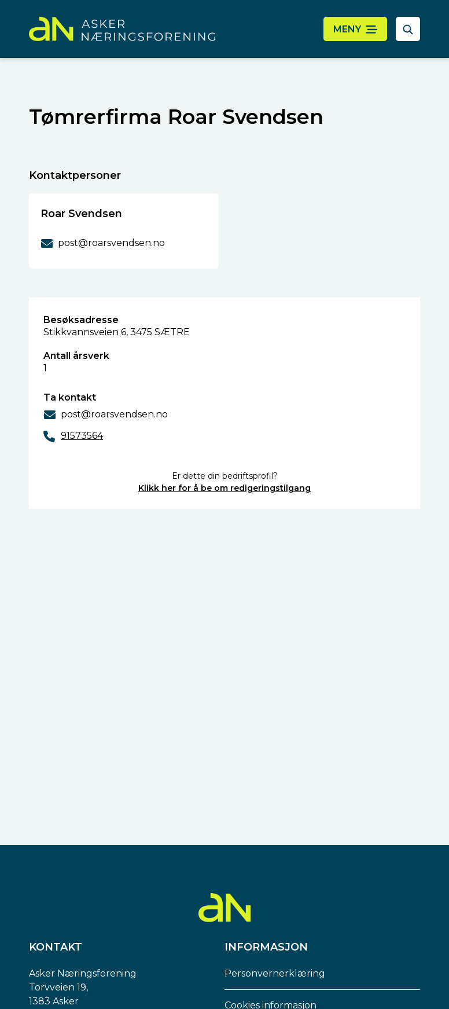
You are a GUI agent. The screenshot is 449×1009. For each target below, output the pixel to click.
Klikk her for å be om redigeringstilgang (224, 488)
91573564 (82, 435)
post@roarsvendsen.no (114, 414)
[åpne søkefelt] (408, 29)
